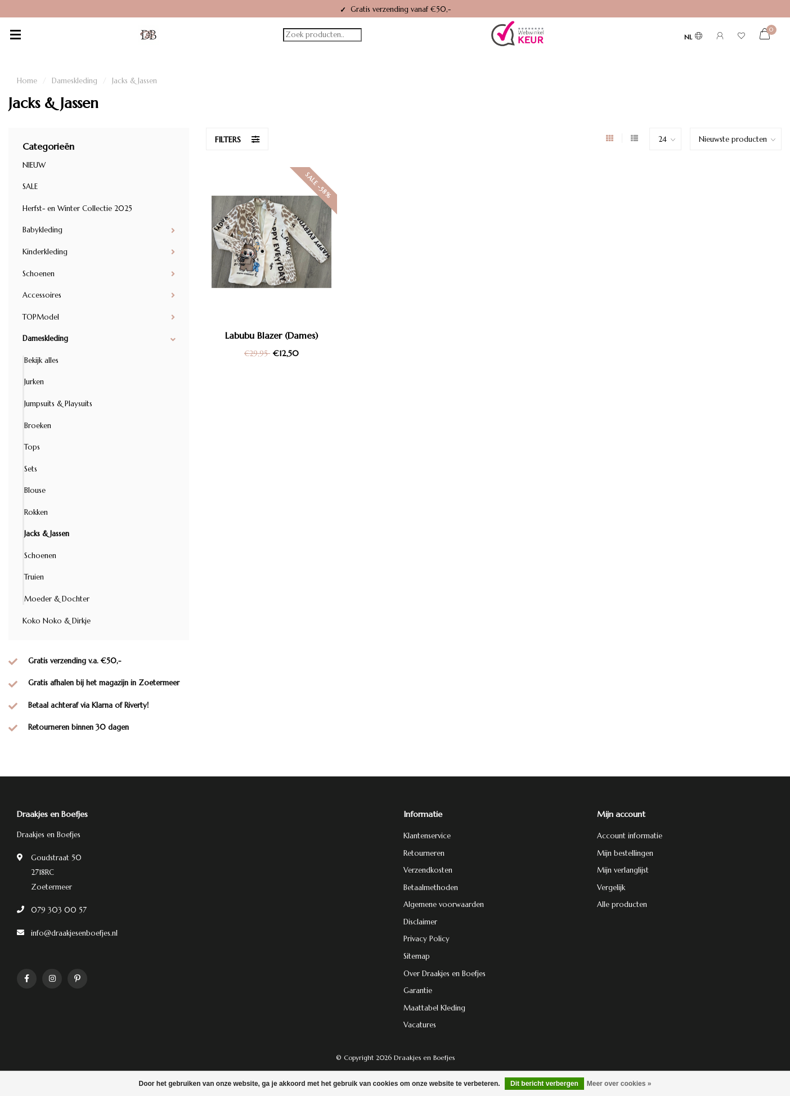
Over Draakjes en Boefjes (444, 973)
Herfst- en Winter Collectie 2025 (77, 208)
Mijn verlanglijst (623, 870)
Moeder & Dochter (56, 599)
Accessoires (42, 295)
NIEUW (34, 165)
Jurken (34, 382)
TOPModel (41, 317)
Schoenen (39, 274)
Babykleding (42, 230)
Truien (34, 577)
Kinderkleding (45, 252)
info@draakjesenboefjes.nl (74, 933)
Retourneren (424, 853)
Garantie (417, 990)
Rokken (36, 512)
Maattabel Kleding (434, 1008)
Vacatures (419, 1025)
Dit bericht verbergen (544, 1084)
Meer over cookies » (619, 1084)
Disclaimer (420, 922)
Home (27, 81)
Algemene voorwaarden (443, 904)
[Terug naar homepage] (148, 35)
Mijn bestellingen (625, 853)
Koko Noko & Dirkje (57, 621)
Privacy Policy (426, 939)
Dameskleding (45, 338)
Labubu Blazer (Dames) (271, 335)
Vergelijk (611, 887)
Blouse (35, 490)
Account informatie (629, 836)
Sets (30, 469)
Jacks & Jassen (46, 533)
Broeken (37, 425)
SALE (30, 186)
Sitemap (416, 956)
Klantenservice (427, 836)
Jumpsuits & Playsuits (58, 403)
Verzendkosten (427, 870)
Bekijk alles (41, 360)
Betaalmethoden (430, 887)
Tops (32, 447)
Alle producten (622, 904)
